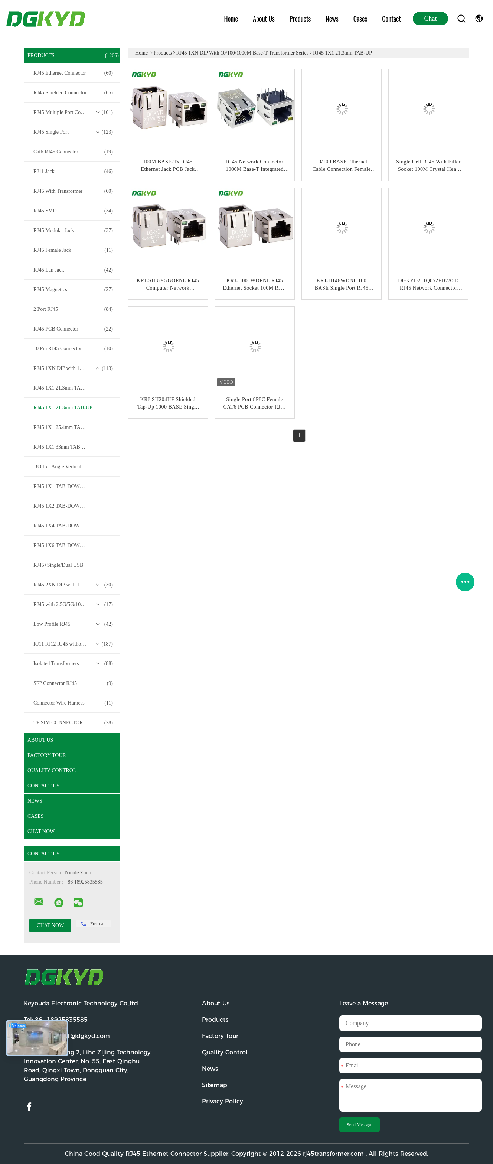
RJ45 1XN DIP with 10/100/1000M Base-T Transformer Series (73, 368)
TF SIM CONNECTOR (73, 722)
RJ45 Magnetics (73, 289)
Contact (391, 18)
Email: (67, 1036)
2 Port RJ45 (73, 309)
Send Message (359, 1124)
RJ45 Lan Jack (73, 270)
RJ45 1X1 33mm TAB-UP (60, 447)
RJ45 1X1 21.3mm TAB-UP (62, 407)
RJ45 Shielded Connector (73, 93)
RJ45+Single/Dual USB (58, 565)
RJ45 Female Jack (73, 250)
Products (300, 18)
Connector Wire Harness (73, 703)
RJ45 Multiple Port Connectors (73, 112)
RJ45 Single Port (73, 132)
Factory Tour (46, 755)
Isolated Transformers (73, 663)
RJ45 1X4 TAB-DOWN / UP (63, 526)
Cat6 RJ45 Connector (73, 152)
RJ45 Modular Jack (73, 230)
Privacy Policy (222, 1101)
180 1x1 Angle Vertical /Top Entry (69, 466)
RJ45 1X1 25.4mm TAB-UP (62, 427)
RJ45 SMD (73, 211)
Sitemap (214, 1085)
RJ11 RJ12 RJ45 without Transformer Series (73, 644)
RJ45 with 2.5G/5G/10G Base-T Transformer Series (73, 604)
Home (231, 18)
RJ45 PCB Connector (73, 329)
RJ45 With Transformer (73, 191)
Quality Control (51, 770)
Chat (430, 18)
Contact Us (43, 786)
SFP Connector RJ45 (73, 683)
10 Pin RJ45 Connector (73, 348)
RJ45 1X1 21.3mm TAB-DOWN (67, 388)
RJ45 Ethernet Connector (73, 73)
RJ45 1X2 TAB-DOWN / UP (63, 506)
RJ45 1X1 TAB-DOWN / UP (63, 486)
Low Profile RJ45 (73, 624)
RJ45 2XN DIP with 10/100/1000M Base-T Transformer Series (73, 585)
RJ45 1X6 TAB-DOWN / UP (63, 545)
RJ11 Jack (73, 171)
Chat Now (41, 831)
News (332, 18)
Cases (360, 18)
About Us (264, 18)
